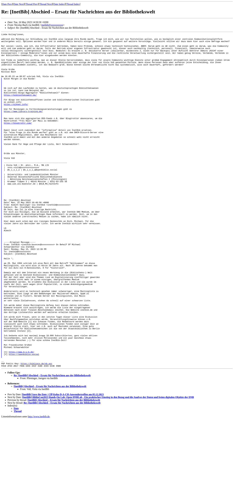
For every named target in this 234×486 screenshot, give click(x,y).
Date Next (19, 4)
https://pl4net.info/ (16, 118)
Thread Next (45, 4)
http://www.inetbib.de (39, 483)
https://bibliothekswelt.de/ (20, 107)
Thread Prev (31, 4)
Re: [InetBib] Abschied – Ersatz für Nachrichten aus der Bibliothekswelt (52, 442)
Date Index (59, 4)
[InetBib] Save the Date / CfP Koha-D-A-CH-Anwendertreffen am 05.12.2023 (63, 461)
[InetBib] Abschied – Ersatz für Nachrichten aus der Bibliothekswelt (50, 453)
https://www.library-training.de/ (23, 127)
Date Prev (7, 4)
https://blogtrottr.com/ (18, 141)
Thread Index (73, 4)
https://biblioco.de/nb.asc (36, 429)
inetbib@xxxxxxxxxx (52, 25)
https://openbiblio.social (24, 418)
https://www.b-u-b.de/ (21, 415)
